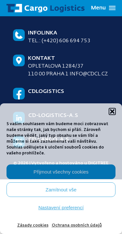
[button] (112, 111)
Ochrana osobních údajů (77, 226)
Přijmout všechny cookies (61, 172)
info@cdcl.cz (89, 74)
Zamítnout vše (61, 189)
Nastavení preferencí (61, 207)
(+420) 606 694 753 (66, 41)
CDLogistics (46, 91)
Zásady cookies (32, 226)
